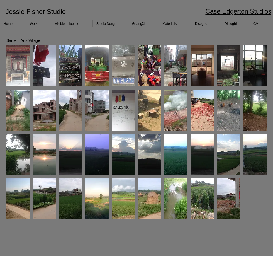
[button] (18, 65)
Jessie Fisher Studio (36, 11)
